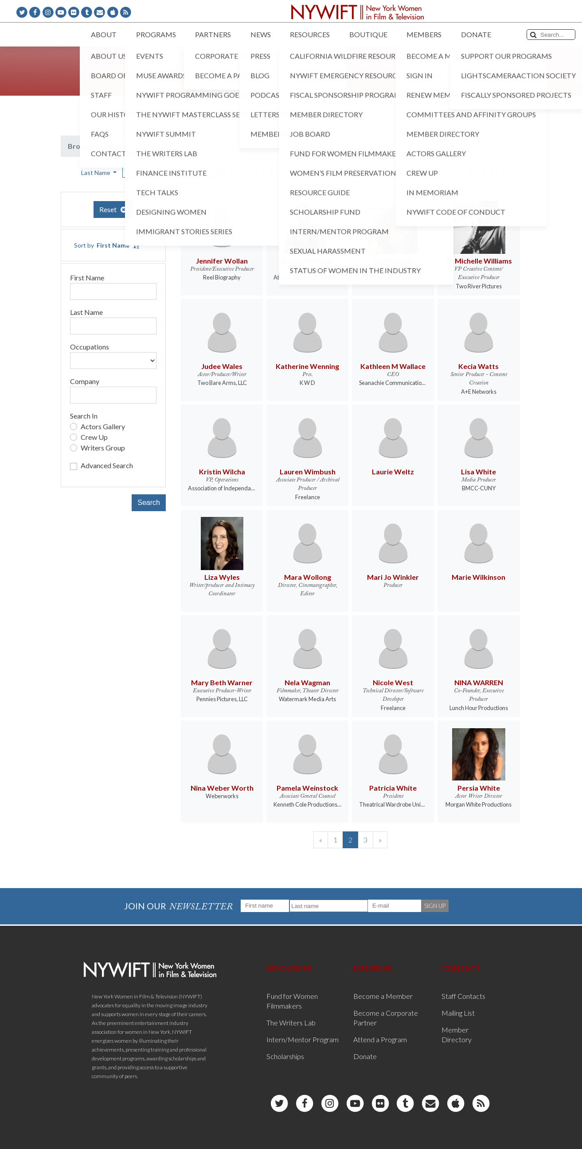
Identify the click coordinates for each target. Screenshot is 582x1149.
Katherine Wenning (307, 366)
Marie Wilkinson (478, 577)
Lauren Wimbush (308, 471)
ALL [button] (494, 171)
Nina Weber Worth (222, 788)
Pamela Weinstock (307, 788)
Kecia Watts (478, 366)
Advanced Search (107, 465)
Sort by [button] (106, 245)
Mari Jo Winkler (393, 577)
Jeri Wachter (393, 260)
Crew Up (94, 437)
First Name (87, 277)
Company (84, 381)
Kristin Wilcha (222, 471)
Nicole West (393, 682)
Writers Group (103, 447)
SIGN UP (434, 905)
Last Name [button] (96, 172)
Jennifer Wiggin (307, 260)
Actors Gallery (103, 426)
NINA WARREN (478, 682)
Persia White (478, 788)
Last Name (86, 312)
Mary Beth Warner (222, 682)
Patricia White (393, 788)
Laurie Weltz (393, 471)
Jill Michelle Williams (478, 260)
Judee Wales (221, 366)
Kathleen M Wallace (393, 366)
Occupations (89, 346)
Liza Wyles (222, 577)
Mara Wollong (307, 577)
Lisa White (478, 471)
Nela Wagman (307, 682)
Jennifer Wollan (222, 260)
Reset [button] (113, 209)
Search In (84, 415)
